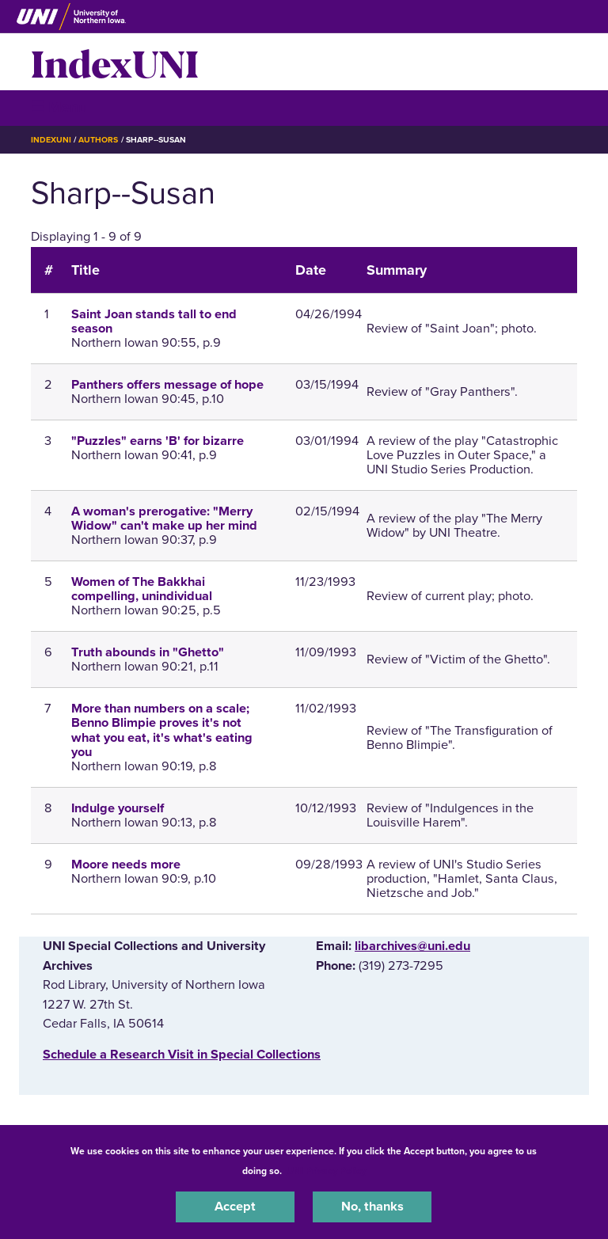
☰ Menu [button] (59, 107)
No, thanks (372, 1206)
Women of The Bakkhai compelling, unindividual (141, 589)
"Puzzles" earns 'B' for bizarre (157, 441)
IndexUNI (115, 62)
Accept (235, 1206)
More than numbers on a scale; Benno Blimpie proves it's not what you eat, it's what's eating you (162, 730)
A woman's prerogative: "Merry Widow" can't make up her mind (164, 519)
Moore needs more (125, 864)
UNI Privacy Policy (326, 1170)
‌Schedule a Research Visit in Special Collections (182, 1054)
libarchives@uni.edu (412, 946)
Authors (98, 140)
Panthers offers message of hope (167, 385)
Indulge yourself (117, 808)
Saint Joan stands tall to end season (154, 321)
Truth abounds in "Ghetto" (147, 652)
